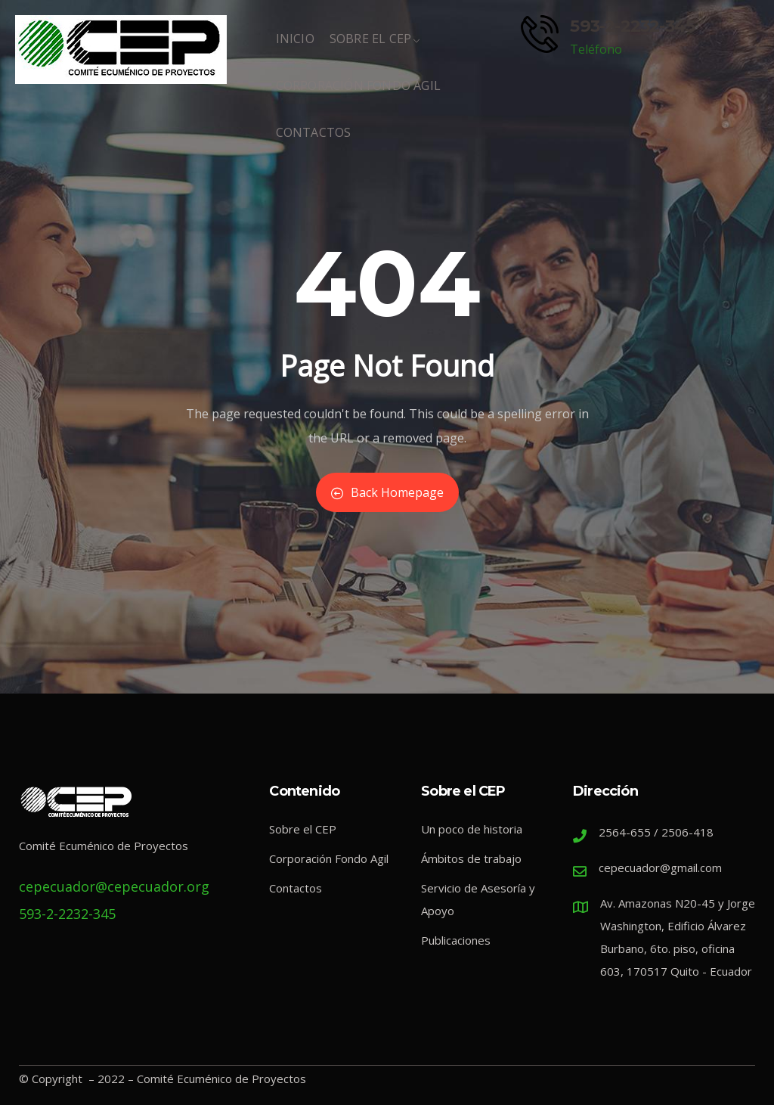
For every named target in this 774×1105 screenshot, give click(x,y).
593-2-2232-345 (632, 25)
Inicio (295, 46)
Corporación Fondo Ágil (358, 93)
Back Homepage (387, 492)
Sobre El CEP (375, 46)
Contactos (313, 140)
